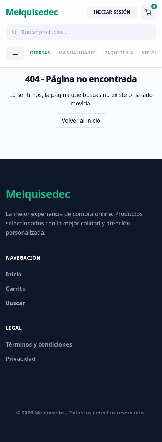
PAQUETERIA (118, 53)
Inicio (13, 274)
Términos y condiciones (39, 344)
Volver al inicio (81, 120)
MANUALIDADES (77, 53)
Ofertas (40, 53)
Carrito (16, 289)
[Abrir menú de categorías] (15, 53)
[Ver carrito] (148, 12)
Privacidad (20, 359)
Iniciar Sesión (112, 12)
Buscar (15, 303)
